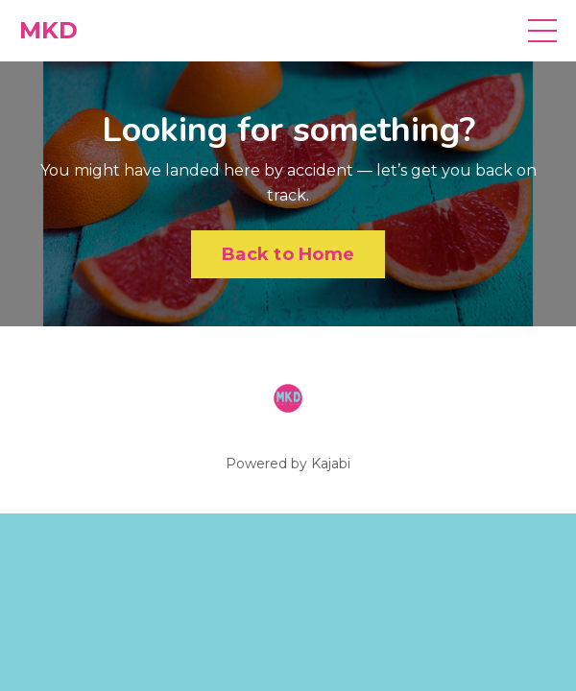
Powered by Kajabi (288, 463)
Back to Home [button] (288, 254)
